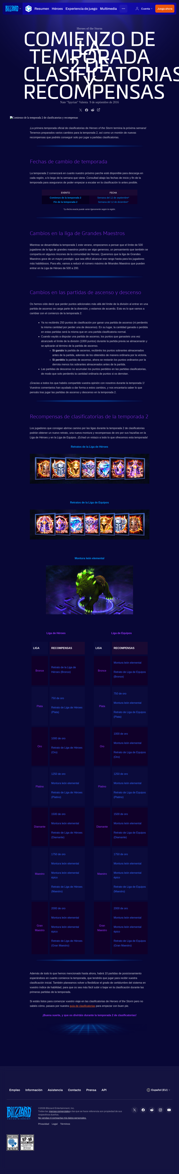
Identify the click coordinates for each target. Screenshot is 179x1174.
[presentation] (13, 9)
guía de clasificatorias (82, 1006)
